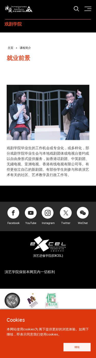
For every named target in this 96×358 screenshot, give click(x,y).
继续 (75, 347)
